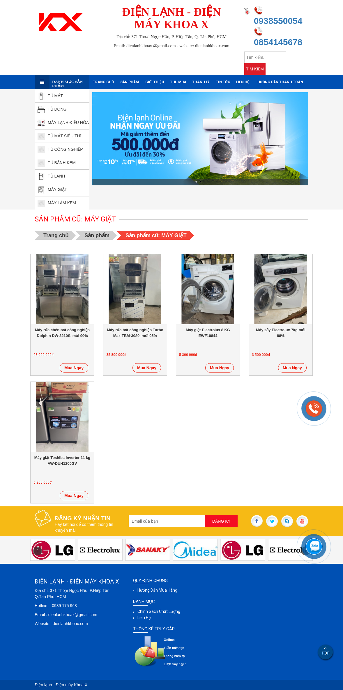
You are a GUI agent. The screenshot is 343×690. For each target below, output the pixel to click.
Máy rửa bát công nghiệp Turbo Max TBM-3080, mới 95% (135, 333)
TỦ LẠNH (51, 176)
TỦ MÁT (50, 95)
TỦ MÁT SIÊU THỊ (60, 136)
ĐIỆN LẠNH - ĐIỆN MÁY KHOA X (171, 18)
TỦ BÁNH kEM (57, 162)
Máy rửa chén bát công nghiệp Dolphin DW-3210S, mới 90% (62, 333)
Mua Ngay (74, 368)
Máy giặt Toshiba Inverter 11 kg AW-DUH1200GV (62, 460)
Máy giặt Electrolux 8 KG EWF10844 (208, 333)
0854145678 (278, 42)
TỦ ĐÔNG (52, 109)
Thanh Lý (201, 82)
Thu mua (178, 82)
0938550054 (278, 21)
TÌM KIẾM (255, 69)
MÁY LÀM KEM (57, 203)
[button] (37, 551)
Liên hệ (242, 82)
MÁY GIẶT (52, 189)
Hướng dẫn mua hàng (157, 590)
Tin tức (223, 82)
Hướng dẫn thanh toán (280, 82)
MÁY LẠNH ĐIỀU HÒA (63, 122)
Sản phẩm (129, 82)
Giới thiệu (154, 82)
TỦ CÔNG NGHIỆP (60, 149)
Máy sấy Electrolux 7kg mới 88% (280, 333)
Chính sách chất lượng (158, 611)
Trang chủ (103, 82)
